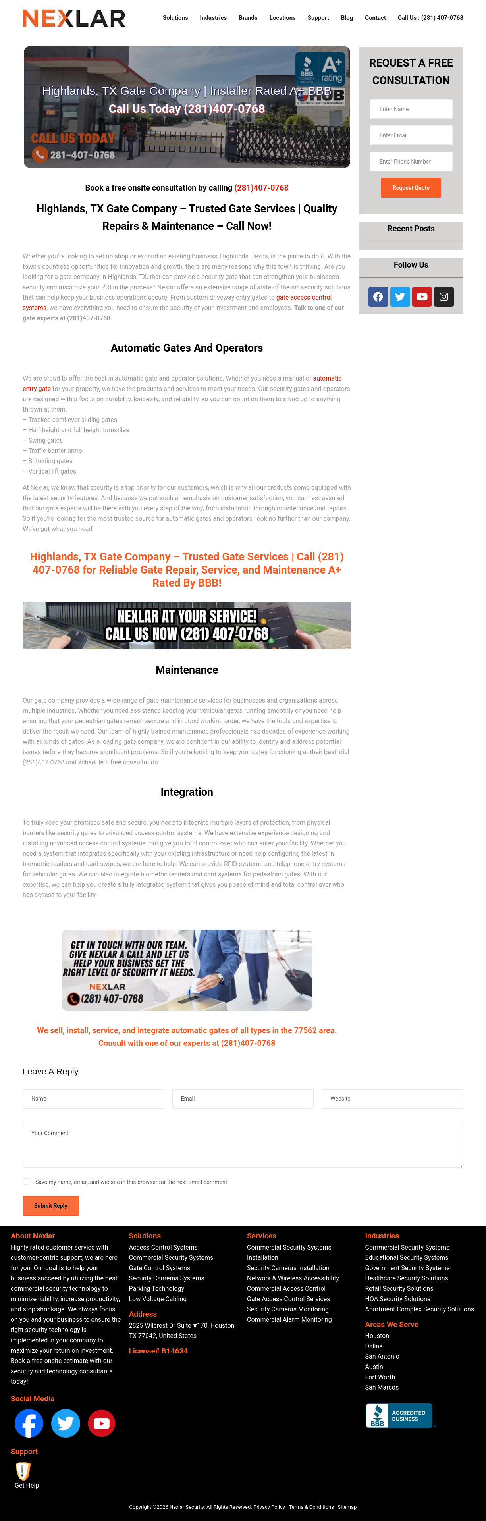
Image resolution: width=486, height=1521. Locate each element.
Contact (375, 17)
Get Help (27, 1485)
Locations (283, 17)
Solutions (175, 17)
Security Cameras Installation (288, 1268)
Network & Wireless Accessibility (293, 1278)
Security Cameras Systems (166, 1278)
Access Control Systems (163, 1247)
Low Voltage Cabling (158, 1299)
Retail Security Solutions (399, 1288)
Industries (213, 17)
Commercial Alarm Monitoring (289, 1319)
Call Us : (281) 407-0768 (430, 17)
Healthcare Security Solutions (406, 1278)
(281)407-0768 (261, 188)
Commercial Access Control (286, 1288)
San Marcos (382, 1387)
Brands (248, 17)
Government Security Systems (407, 1268)
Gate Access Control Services (288, 1299)
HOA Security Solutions (398, 1299)
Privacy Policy (269, 1507)
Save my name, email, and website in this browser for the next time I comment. (132, 1182)
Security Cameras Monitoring (288, 1309)
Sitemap (347, 1507)
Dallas (374, 1346)
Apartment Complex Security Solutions (419, 1309)
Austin (374, 1367)
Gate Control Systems (159, 1268)
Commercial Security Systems (171, 1257)
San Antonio (382, 1356)
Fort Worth (380, 1377)
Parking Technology (157, 1288)
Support (318, 17)
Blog (347, 17)
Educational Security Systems (407, 1257)
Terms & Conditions (311, 1507)
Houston (377, 1336)
